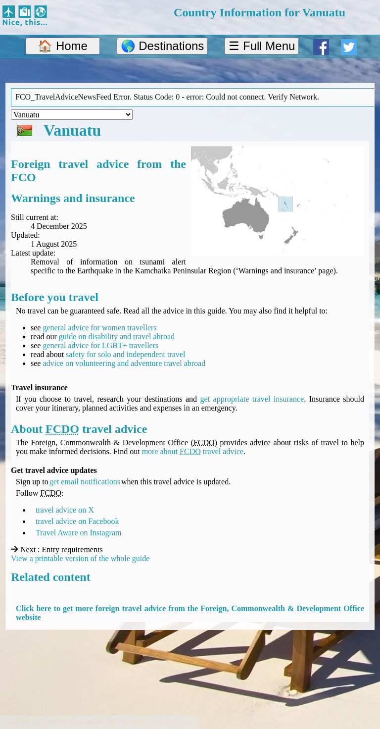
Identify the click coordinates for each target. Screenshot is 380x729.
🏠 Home (63, 45)
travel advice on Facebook (77, 521)
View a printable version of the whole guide (80, 558)
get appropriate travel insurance (252, 399)
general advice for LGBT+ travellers (100, 345)
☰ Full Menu (262, 45)
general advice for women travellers (99, 327)
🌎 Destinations (162, 45)
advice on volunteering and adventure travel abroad (124, 363)
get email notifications (84, 481)
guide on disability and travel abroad (117, 336)
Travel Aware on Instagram (78, 532)
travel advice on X (65, 510)
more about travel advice (192, 451)
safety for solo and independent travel (125, 354)
